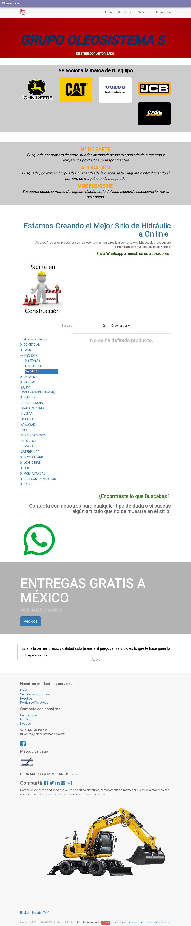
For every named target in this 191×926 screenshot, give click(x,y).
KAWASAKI (28, 424)
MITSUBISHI (29, 441)
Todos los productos (34, 339)
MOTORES (35, 366)
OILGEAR (27, 413)
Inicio (23, 690)
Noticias (25, 723)
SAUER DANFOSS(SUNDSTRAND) (38, 390)
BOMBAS (34, 360)
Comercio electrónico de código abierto (144, 922)
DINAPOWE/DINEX (33, 408)
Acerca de (78, 774)
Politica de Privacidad (34, 702)
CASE (27, 484)
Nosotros (26, 698)
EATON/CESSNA (32, 402)
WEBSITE (10, 3)
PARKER (29, 350)
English (25, 912)
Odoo (106, 922)
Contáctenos (28, 715)
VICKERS (29, 382)
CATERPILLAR (30, 451)
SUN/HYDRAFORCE (33, 435)
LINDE (24, 430)
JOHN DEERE (32, 462)
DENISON (30, 397)
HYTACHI (27, 419)
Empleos (26, 719)
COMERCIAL (32, 344)
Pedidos (30, 621)
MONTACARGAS (35, 473)
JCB (26, 468)
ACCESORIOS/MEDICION (40, 479)
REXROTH (31, 355)
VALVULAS (32, 371)
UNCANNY (30, 377)
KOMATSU (28, 446)
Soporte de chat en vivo (35, 694)
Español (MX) (40, 912)
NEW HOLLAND (33, 457)
